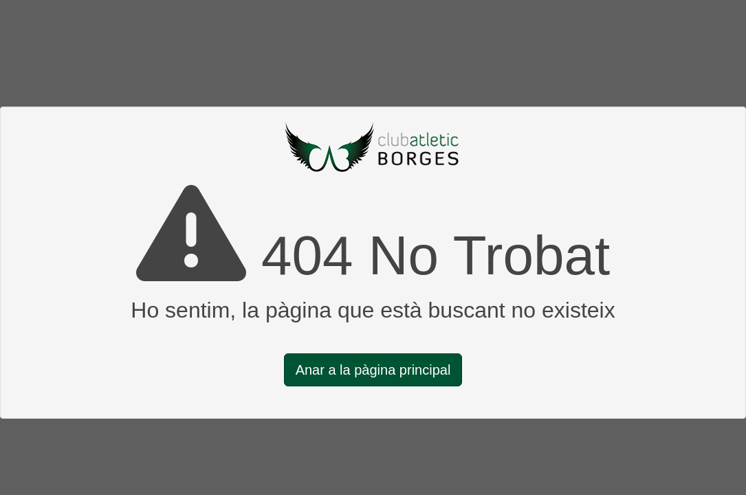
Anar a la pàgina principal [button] (373, 369)
